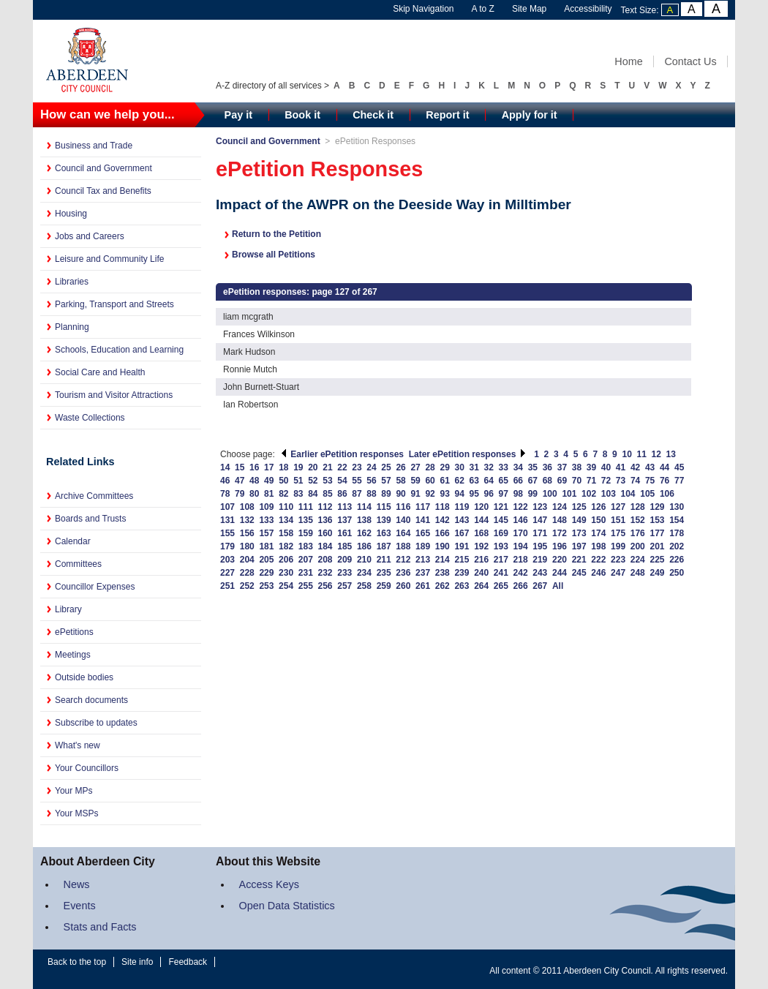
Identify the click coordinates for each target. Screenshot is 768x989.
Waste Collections (90, 418)
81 (269, 494)
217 (501, 559)
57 (386, 480)
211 (384, 559)
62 (459, 480)
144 (481, 520)
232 (325, 573)
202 (676, 546)
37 (562, 467)
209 (344, 559)
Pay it (238, 115)
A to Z (483, 9)
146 (520, 520)
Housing (71, 213)
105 (647, 494)
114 (364, 507)
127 (618, 507)
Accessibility (587, 9)
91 (415, 494)
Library (68, 609)
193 (501, 546)
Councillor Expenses (95, 587)
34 (518, 467)
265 (501, 586)
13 (671, 454)
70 (576, 480)
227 (227, 573)
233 (344, 573)
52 (312, 480)
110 (286, 507)
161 (344, 533)
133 (266, 520)
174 (598, 533)
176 (637, 533)
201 (657, 546)
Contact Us (690, 61)
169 (501, 533)
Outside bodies (84, 677)
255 (305, 586)
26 (400, 467)
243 (539, 573)
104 (628, 494)
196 (559, 546)
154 (676, 520)
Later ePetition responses (468, 454)
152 (637, 520)
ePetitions (74, 632)
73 (620, 480)
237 (422, 573)
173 (579, 533)
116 (403, 507)
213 (422, 559)
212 (403, 559)
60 (429, 480)
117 (422, 507)
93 (444, 494)
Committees (78, 564)
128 (637, 507)
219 (539, 559)
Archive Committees (94, 496)
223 (618, 559)
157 (266, 533)
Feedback (187, 962)
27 (415, 467)
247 (618, 573)
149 (579, 520)
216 (481, 559)
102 (588, 494)
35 (533, 467)
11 (642, 454)
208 (325, 559)
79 (239, 494)
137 (344, 520)
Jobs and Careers (89, 236)
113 (344, 507)
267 (539, 586)
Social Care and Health (100, 372)
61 (444, 480)
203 (227, 559)
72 (606, 480)
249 (657, 573)
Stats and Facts (100, 927)
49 (269, 480)
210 (364, 559)
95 (474, 494)
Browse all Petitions (273, 254)
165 (422, 533)
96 (489, 494)
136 (325, 520)
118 (442, 507)
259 (384, 586)
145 (501, 520)
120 (481, 507)
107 (227, 507)
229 (266, 573)
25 (386, 467)
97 (503, 494)
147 (539, 520)
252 (247, 586)
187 (384, 546)
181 (266, 546)
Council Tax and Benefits (103, 191)
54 (342, 480)
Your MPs (74, 791)
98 (518, 494)
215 (461, 559)
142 (442, 520)
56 (371, 480)
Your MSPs (77, 813)
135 (305, 520)
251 (227, 586)
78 (225, 494)
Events (80, 905)
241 (501, 573)
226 (676, 559)
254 (286, 586)
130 (676, 507)
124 (559, 507)
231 (305, 573)
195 (539, 546)
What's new (77, 745)
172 (559, 533)
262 (442, 586)
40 (606, 467)
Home (628, 61)
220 (559, 559)
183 (305, 546)
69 (562, 480)
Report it (447, 115)
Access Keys (269, 884)
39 (591, 467)
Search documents (91, 700)
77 (679, 480)
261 (422, 586)
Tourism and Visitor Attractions (114, 395)
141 (422, 520)
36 (547, 467)
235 (384, 573)
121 (501, 507)
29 (444, 467)
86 (342, 494)
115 (384, 507)
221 (579, 559)
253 (266, 586)
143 (461, 520)
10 (626, 454)
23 (356, 467)
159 (305, 533)
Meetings (73, 655)
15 (239, 467)
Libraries (72, 282)
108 (247, 507)
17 (269, 467)
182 (286, 546)
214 (442, 559)
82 (283, 494)
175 (618, 533)
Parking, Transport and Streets (114, 304)
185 (344, 546)
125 (579, 507)
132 (247, 520)
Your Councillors (86, 768)
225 (657, 559)
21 (327, 467)
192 (481, 546)
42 (635, 467)
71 (591, 480)
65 (503, 480)
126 (598, 507)
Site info (137, 962)
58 (400, 480)
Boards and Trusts (90, 519)
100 (550, 494)
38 (576, 467)
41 (620, 467)
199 (618, 546)
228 (247, 573)
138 (364, 520)
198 (598, 546)
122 (520, 507)
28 (429, 467)
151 (618, 520)
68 (547, 480)
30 (459, 467)
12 (656, 454)
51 (298, 480)
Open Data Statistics (287, 905)
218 (520, 559)
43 (650, 467)
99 (533, 494)
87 (356, 494)
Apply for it (529, 115)
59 (415, 480)
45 (679, 467)
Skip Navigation (423, 9)
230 (286, 573)
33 (503, 467)
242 (520, 573)
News (77, 884)
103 (608, 494)
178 (676, 533)
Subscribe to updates (96, 723)
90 (400, 494)
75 (650, 480)
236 (403, 573)
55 (356, 480)
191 (461, 546)
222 (598, 559)
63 (474, 480)
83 (298, 494)
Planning (72, 327)
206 (286, 559)
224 (637, 559)
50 (283, 480)
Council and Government (103, 168)
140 (403, 520)
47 (239, 480)
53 (327, 480)
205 (266, 559)
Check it (373, 115)
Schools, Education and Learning (119, 350)
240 (481, 573)
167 (461, 533)
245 (579, 573)
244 (559, 573)
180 (247, 546)
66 (518, 480)
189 (422, 546)
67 (533, 480)
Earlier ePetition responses (342, 454)
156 (247, 533)
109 (266, 507)
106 (667, 494)
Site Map (529, 9)
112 (325, 507)
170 (520, 533)
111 (305, 507)
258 (364, 586)
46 (225, 480)
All (557, 586)
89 (386, 494)
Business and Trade (93, 145)
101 (569, 494)
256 (325, 586)
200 (637, 546)
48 (254, 480)
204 (247, 559)
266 (520, 586)
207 (305, 559)
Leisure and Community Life (109, 259)
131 (227, 520)
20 (312, 467)
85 (327, 494)
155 (227, 533)
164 (403, 533)
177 (657, 533)
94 (459, 494)
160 (325, 533)
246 (598, 573)
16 (254, 467)
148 (559, 520)
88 (371, 494)
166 (442, 533)
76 (664, 480)
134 (286, 520)
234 (364, 573)
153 (657, 520)
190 (442, 546)
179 (227, 546)
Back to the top (77, 962)
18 (283, 467)
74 (635, 480)
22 (342, 467)
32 (489, 467)
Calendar (73, 541)
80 (254, 494)
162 (364, 533)
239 (461, 573)
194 (520, 546)
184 (325, 546)
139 (384, 520)
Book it (302, 115)
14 (225, 467)
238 (442, 573)
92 (429, 494)
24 (371, 467)
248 (637, 573)
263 (461, 586)
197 (579, 546)
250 (676, 573)
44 (664, 467)
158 (286, 533)
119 (461, 507)
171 (539, 533)
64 (489, 480)
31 (474, 467)
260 (403, 586)
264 (481, 586)
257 (344, 586)
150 (598, 520)
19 (298, 467)
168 (481, 533)
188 (403, 546)
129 (657, 507)
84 (312, 494)
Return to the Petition (276, 234)
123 (539, 507)
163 (384, 533)
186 (364, 546)
